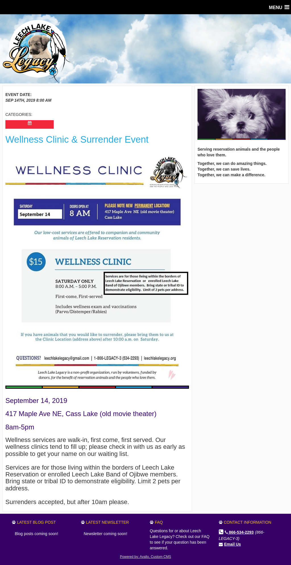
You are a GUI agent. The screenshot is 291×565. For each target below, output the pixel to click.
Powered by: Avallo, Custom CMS (145, 557)
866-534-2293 (239, 532)
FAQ (159, 522)
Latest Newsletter (107, 522)
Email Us (232, 544)
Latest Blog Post (36, 522)
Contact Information (247, 522)
